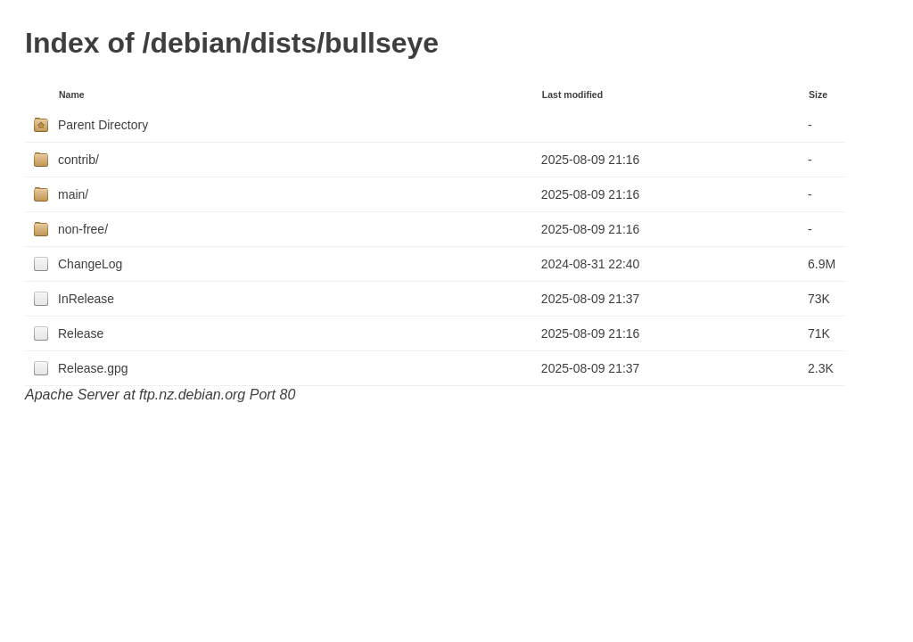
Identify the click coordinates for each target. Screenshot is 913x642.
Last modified (572, 94)
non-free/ (83, 229)
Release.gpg (93, 368)
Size (818, 94)
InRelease (86, 299)
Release (80, 333)
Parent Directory (103, 125)
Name (72, 94)
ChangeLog (90, 264)
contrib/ (78, 159)
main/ (73, 194)
